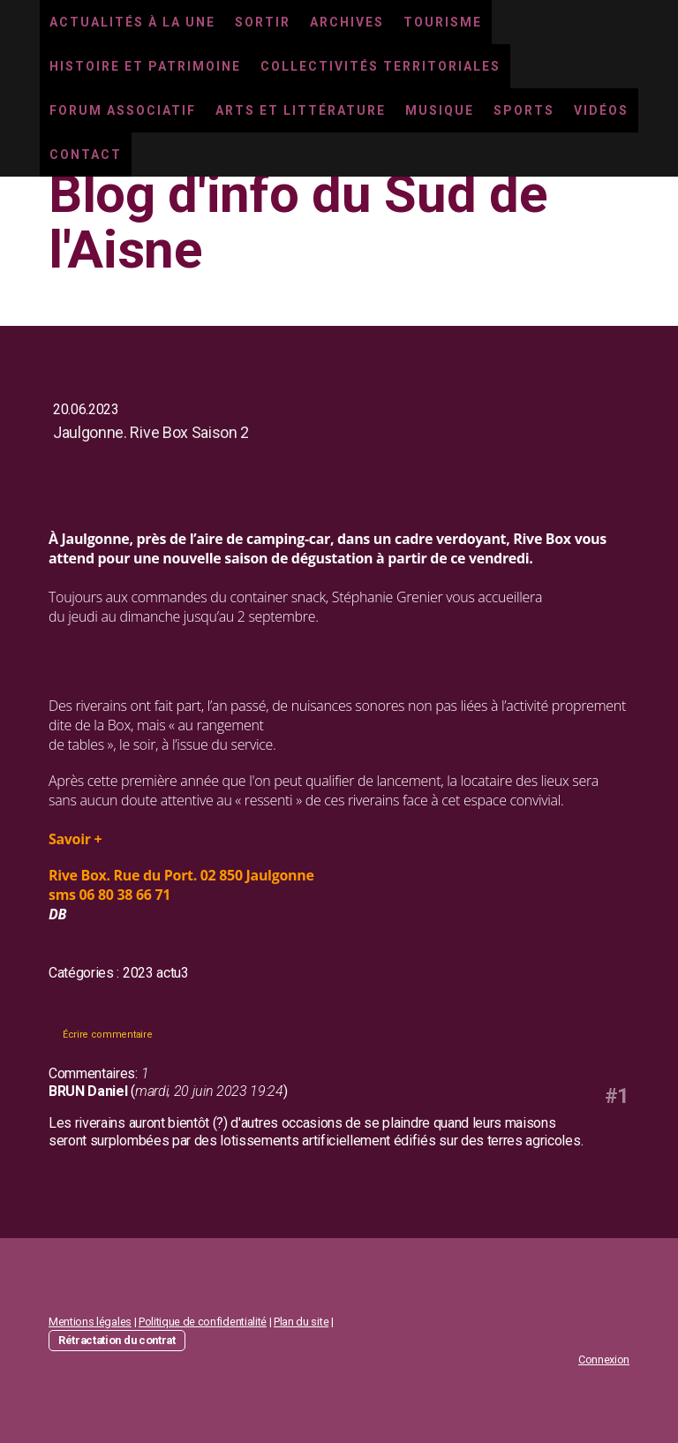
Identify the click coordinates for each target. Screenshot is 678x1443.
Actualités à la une (132, 22)
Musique (439, 110)
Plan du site (301, 1321)
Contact (85, 154)
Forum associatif (122, 110)
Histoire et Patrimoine (145, 66)
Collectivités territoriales (380, 66)
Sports (523, 110)
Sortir (262, 22)
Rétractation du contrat (117, 1340)
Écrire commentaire (107, 1034)
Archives (347, 22)
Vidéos (601, 110)
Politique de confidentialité (203, 1321)
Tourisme (442, 22)
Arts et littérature (300, 110)
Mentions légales (90, 1321)
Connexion (603, 1359)
